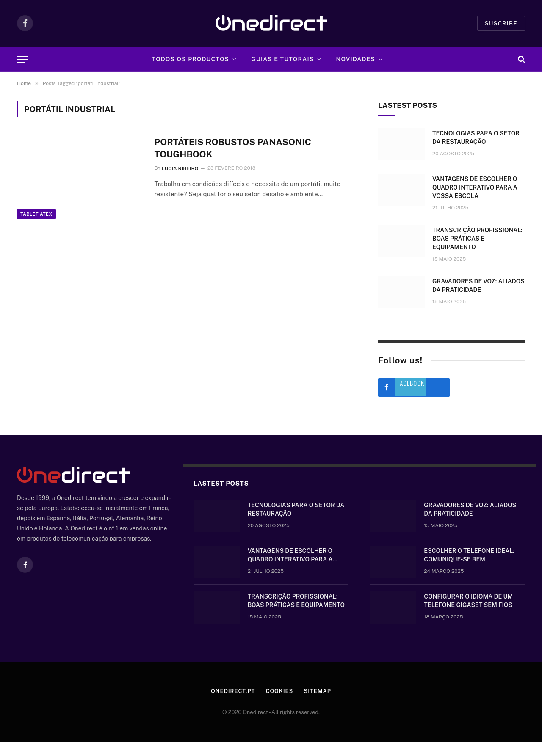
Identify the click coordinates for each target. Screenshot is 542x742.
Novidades (356, 59)
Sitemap (317, 691)
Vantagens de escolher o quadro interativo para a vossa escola (474, 187)
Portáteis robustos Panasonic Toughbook (232, 148)
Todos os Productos (191, 59)
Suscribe (501, 23)
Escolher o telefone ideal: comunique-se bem (469, 555)
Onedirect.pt (233, 691)
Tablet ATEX (36, 214)
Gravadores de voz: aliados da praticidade (478, 285)
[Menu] (22, 59)
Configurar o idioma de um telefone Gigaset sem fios (468, 600)
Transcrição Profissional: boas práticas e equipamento (477, 238)
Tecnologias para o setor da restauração (476, 137)
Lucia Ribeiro (180, 168)
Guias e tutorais (282, 59)
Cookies (279, 691)
